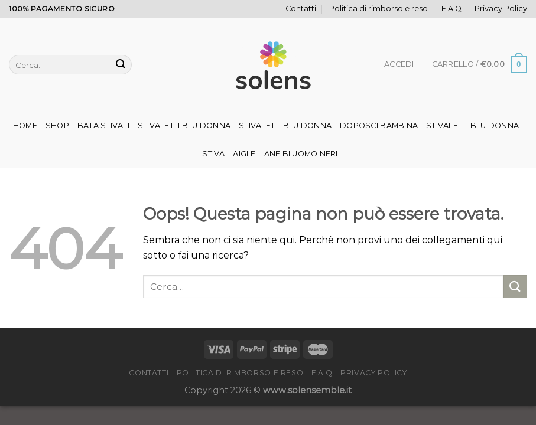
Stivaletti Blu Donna (184, 125)
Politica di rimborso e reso (378, 8)
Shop (57, 125)
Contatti (300, 8)
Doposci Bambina (379, 125)
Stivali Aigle (228, 153)
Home (25, 125)
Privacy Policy (501, 8)
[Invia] (121, 65)
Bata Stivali (103, 125)
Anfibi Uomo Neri (301, 153)
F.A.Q (451, 8)
